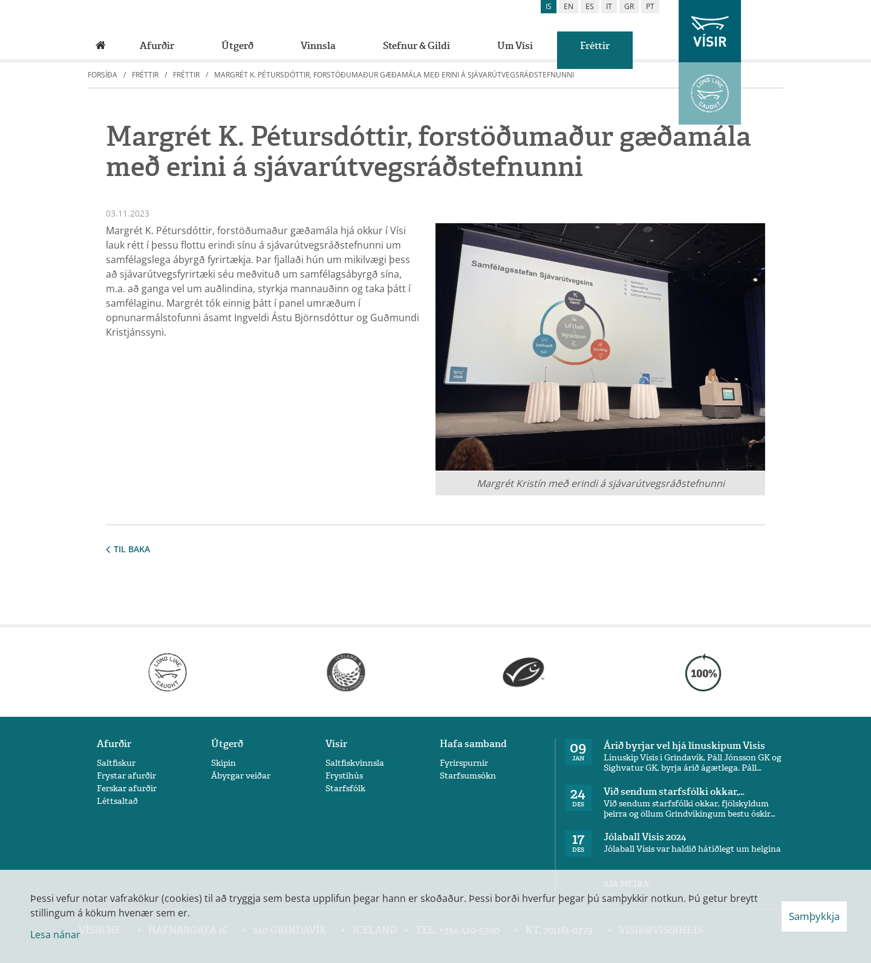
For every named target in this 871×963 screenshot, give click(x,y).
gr (629, 6)
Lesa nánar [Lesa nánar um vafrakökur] (55, 934)
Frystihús (344, 776)
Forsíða (102, 75)
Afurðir (114, 743)
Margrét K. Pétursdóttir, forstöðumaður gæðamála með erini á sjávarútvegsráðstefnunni (394, 75)
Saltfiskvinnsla (354, 763)
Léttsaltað (117, 801)
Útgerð (227, 743)
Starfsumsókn (468, 776)
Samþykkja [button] (814, 916)
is (549, 6)
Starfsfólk (345, 788)
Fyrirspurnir (464, 763)
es (590, 6)
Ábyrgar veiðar (240, 776)
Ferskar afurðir (127, 788)
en (568, 6)
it (609, 6)
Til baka (128, 549)
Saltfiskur (116, 763)
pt (650, 6)
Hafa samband (473, 743)
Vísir (336, 743)
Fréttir (145, 75)
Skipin (223, 763)
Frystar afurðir (126, 776)
